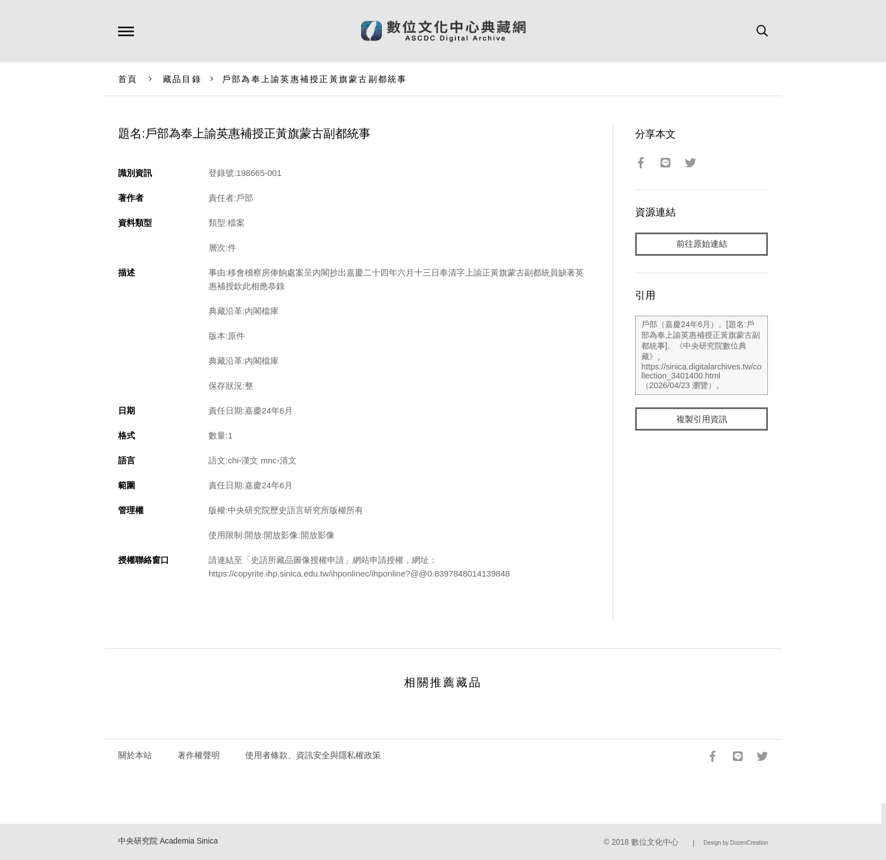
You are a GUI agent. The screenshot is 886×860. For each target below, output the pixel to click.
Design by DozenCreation (735, 843)
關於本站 (135, 755)
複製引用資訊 (701, 419)
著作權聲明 (198, 755)
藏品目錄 (182, 79)
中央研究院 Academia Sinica (168, 841)
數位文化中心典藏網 (443, 31)
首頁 (128, 79)
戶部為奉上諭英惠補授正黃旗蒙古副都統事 (314, 79)
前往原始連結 (701, 244)
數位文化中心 (655, 842)
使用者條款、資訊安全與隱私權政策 (313, 755)
